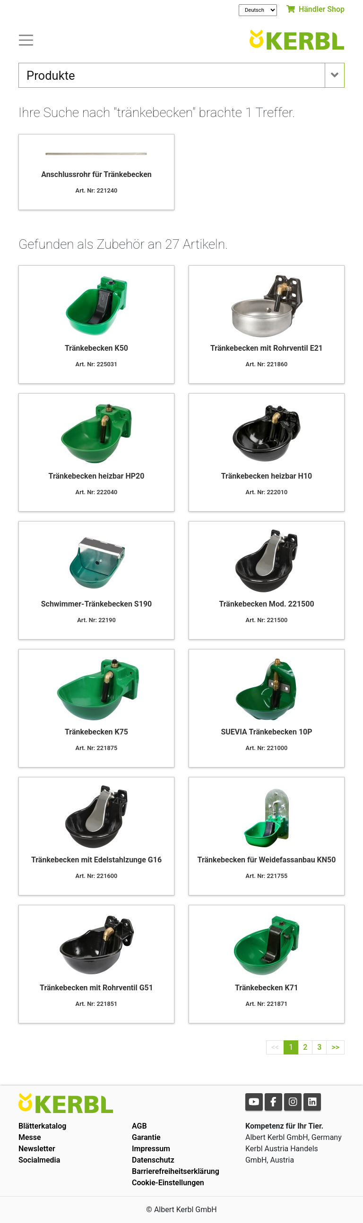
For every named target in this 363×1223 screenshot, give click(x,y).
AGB (139, 1126)
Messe (29, 1137)
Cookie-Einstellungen (168, 1182)
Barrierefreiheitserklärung (175, 1171)
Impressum (151, 1148)
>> (335, 1047)
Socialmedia (39, 1160)
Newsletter (36, 1148)
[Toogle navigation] (26, 39)
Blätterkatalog (42, 1126)
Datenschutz (153, 1160)
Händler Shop (315, 9)
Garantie (146, 1137)
